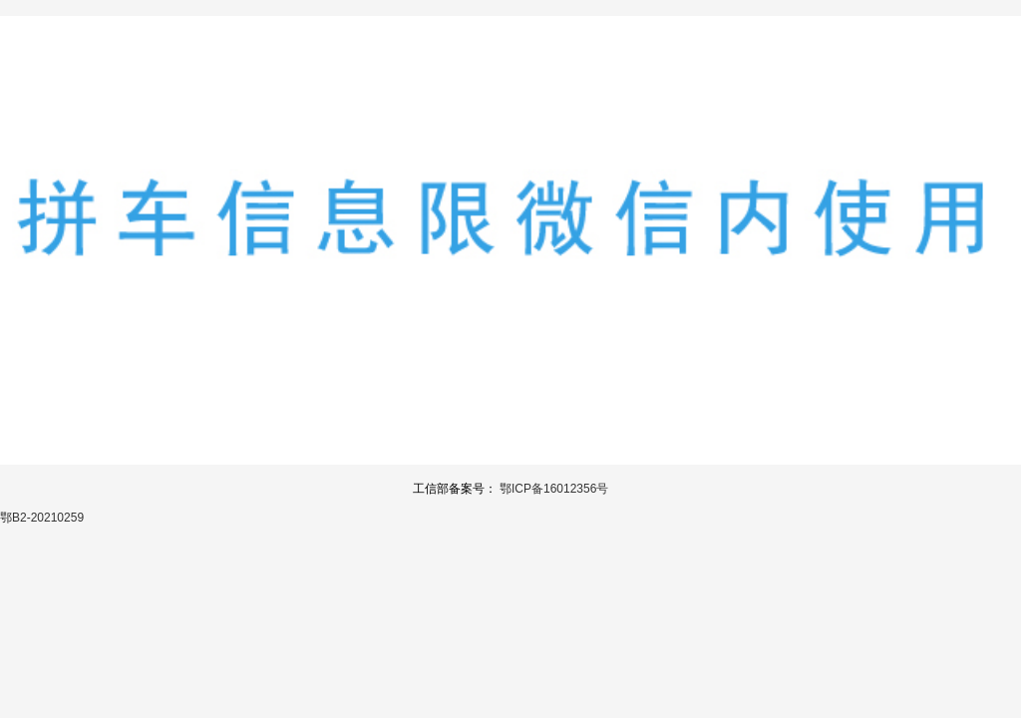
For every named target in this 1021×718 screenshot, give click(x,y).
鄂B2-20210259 (42, 518)
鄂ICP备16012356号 (554, 489)
